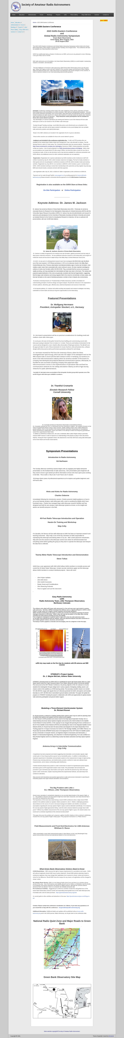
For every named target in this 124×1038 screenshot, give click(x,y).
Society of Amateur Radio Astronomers (46, 4)
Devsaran (111, 1036)
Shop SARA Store (86, 14)
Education (21, 14)
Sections (97, 14)
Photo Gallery (74, 14)
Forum (41, 14)
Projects (58, 14)
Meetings (49, 14)
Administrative (32, 14)
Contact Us (106, 14)
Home (13, 14)
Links (65, 14)
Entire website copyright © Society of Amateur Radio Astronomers (62, 1031)
